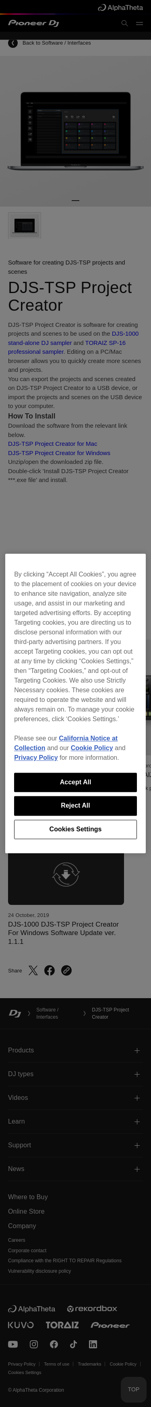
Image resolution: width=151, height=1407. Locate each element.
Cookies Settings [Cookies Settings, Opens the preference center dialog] (76, 829)
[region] (75, 703)
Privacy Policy (36, 757)
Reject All (75, 805)
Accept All (75, 782)
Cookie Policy (92, 748)
